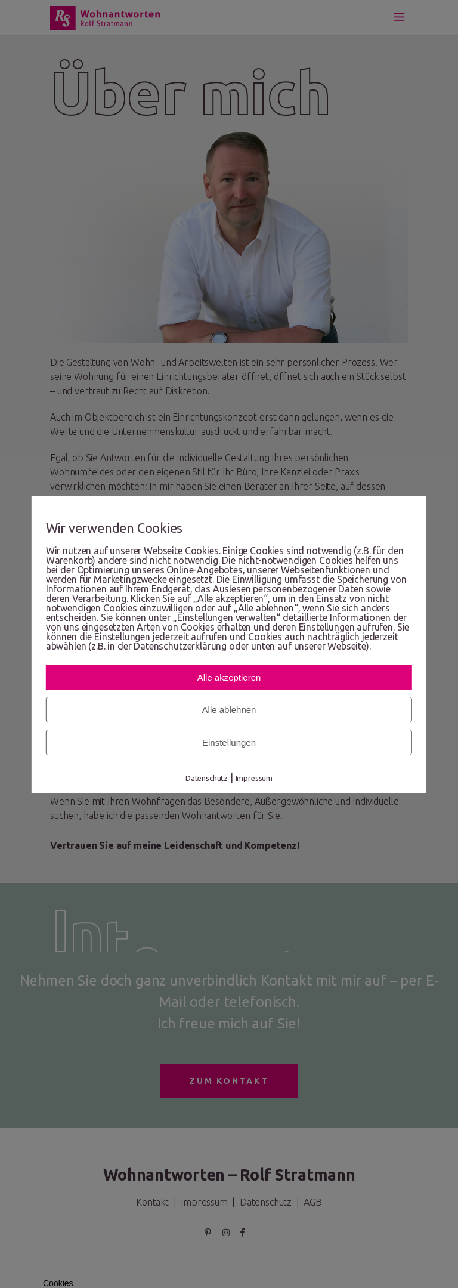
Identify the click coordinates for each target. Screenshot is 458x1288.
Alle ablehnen (229, 710)
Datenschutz (206, 778)
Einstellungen (229, 742)
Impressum (254, 778)
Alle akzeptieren (229, 677)
